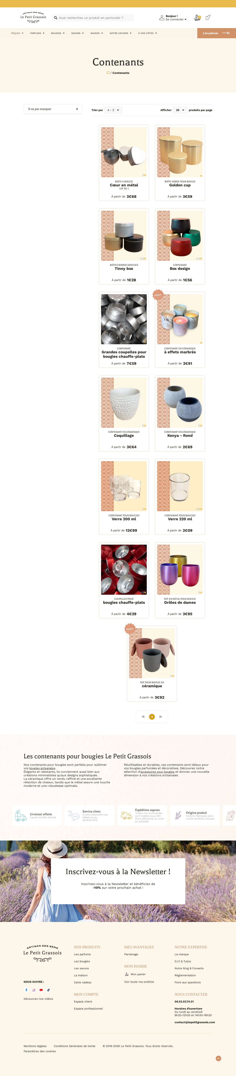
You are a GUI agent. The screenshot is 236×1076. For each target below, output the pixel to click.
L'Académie (210, 33)
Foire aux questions (188, 982)
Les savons (81, 968)
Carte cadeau (82, 982)
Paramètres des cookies (40, 1051)
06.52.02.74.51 (184, 1001)
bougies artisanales (42, 768)
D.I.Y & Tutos (183, 961)
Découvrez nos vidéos (38, 998)
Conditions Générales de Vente (74, 1046)
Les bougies (82, 961)
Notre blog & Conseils (189, 968)
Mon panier (135, 974)
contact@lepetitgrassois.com (193, 1022)
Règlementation (185, 975)
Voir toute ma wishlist (139, 981)
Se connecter (175, 19)
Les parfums (82, 954)
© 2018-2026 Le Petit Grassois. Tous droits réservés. (138, 1046)
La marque (182, 954)
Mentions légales (35, 1046)
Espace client (83, 1001)
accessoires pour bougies (157, 771)
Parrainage (131, 954)
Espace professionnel (88, 1008)
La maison (81, 975)
